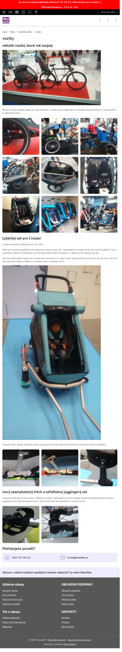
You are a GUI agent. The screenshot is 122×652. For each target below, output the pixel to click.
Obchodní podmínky (71, 590)
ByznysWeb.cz (70, 644)
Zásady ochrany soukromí (79, 640)
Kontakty (66, 617)
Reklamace (7, 626)
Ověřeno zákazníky (11, 617)
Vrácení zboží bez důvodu (14, 622)
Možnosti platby (69, 599)
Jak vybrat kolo (9, 595)
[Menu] (116, 20)
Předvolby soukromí (56, 640)
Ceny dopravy (68, 595)
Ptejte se (66, 622)
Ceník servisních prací (12, 599)
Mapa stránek (68, 626)
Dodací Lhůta (68, 604)
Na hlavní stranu (10, 590)
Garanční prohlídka (11, 604)
